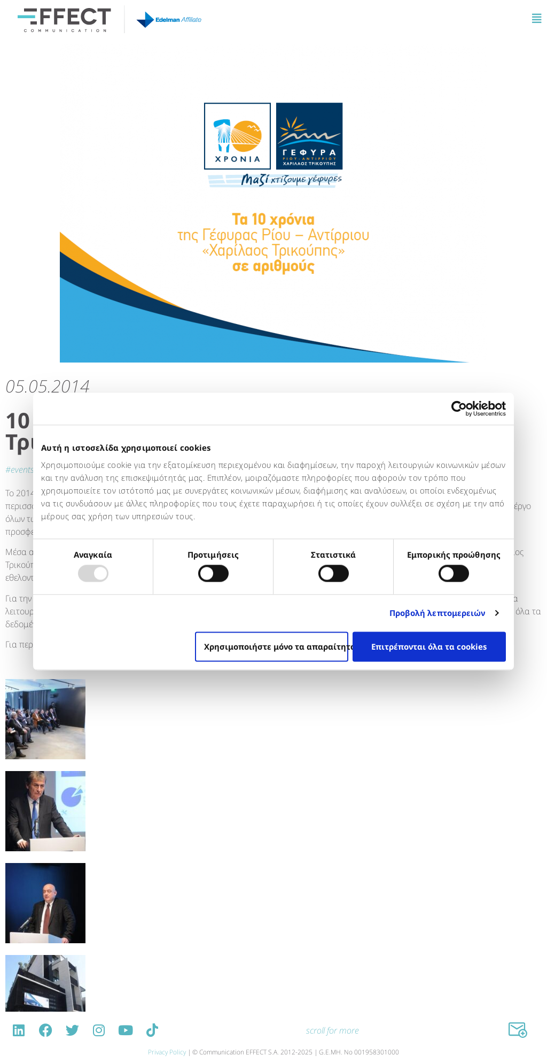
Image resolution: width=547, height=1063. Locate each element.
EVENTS (22, 469)
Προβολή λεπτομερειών (437, 613)
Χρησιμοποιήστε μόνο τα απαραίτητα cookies (276, 646)
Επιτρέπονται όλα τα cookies (429, 646)
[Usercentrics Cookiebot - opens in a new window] (459, 408)
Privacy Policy (167, 1052)
